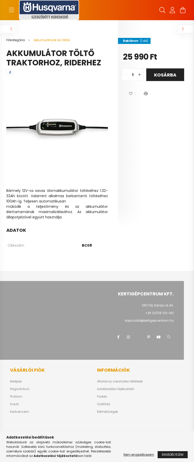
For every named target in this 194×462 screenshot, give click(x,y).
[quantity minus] (126, 75)
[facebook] (10, 72)
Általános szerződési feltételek (120, 381)
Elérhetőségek (107, 412)
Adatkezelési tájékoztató (115, 389)
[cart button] (183, 10)
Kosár (14, 404)
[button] (131, 94)
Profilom (16, 396)
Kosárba (165, 75)
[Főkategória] (16, 40)
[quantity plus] (139, 75)
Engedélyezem (172, 454)
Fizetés (102, 396)
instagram (128, 337)
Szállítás (103, 404)
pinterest (148, 337)
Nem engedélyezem (139, 454)
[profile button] (172, 10)
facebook (118, 337)
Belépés (16, 381)
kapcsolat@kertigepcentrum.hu (149, 320)
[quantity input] (133, 75)
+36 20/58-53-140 (159, 313)
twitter (138, 337)
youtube (159, 337)
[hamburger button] (11, 10)
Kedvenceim (19, 412)
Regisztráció (19, 389)
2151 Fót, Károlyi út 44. (158, 305)
